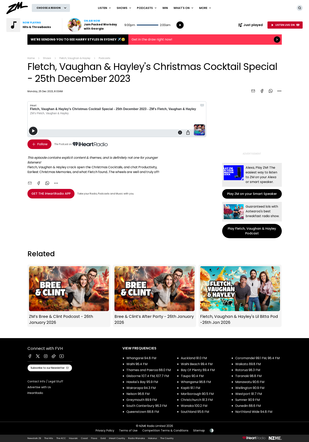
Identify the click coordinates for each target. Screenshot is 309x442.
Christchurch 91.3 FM (197, 400)
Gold (103, 438)
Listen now (93, 25)
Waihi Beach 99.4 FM (196, 364)
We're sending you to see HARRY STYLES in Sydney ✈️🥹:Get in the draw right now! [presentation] (154, 39)
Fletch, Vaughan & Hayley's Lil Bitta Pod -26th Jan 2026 (240, 296)
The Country (166, 438)
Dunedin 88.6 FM (248, 405)
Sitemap (199, 430)
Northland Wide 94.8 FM (253, 411)
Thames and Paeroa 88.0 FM (148, 370)
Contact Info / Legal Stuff (45, 381)
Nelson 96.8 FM (137, 394)
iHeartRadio (35, 393)
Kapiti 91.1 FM (190, 388)
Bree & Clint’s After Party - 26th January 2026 (154, 296)
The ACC (61, 438)
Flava (94, 438)
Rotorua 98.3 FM (247, 370)
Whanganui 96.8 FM (196, 382)
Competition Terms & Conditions (165, 430)
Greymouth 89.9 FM (141, 400)
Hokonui (152, 438)
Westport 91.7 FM (248, 394)
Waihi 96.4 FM (136, 364)
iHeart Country (117, 438)
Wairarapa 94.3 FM (141, 388)
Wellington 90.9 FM (249, 388)
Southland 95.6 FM (195, 411)
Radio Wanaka (136, 438)
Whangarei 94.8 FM (141, 358)
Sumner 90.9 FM (247, 400)
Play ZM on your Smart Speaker (252, 181)
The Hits (48, 438)
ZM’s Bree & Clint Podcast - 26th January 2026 (69, 296)
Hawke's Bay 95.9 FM (142, 382)
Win (165, 8)
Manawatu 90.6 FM (249, 382)
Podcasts (104, 58)
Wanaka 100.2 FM (194, 405)
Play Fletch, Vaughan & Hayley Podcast (252, 220)
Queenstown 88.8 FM (142, 411)
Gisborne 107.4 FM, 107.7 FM (147, 376)
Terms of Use (128, 430)
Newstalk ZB (34, 438)
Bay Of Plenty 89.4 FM (198, 370)
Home (31, 58)
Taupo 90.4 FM (192, 376)
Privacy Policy (105, 430)
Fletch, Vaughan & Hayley (74, 58)
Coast (84, 438)
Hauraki (73, 438)
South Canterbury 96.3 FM (146, 405)
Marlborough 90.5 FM (197, 394)
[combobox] (279, 91)
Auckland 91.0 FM (194, 358)
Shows (47, 58)
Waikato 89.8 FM (248, 364)
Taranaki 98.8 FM (248, 376)
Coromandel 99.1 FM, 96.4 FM (257, 358)
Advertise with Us (39, 387)
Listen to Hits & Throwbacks (31, 25)
